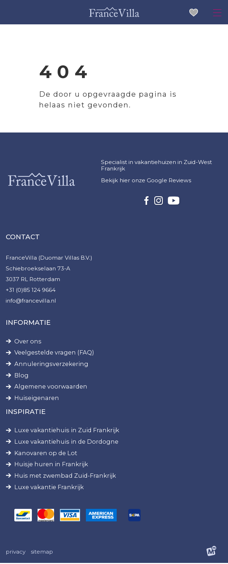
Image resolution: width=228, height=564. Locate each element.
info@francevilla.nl (31, 301)
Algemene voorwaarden (50, 387)
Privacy (15, 552)
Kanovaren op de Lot (45, 453)
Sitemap (42, 552)
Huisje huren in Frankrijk (51, 465)
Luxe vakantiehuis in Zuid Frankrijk (66, 431)
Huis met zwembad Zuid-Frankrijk (65, 476)
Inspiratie (26, 412)
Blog (21, 376)
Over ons (28, 342)
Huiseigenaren (36, 399)
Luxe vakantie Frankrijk (49, 488)
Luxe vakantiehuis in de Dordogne (66, 442)
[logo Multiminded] (211, 553)
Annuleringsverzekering (51, 365)
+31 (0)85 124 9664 (31, 290)
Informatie (28, 323)
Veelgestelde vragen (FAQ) (54, 353)
